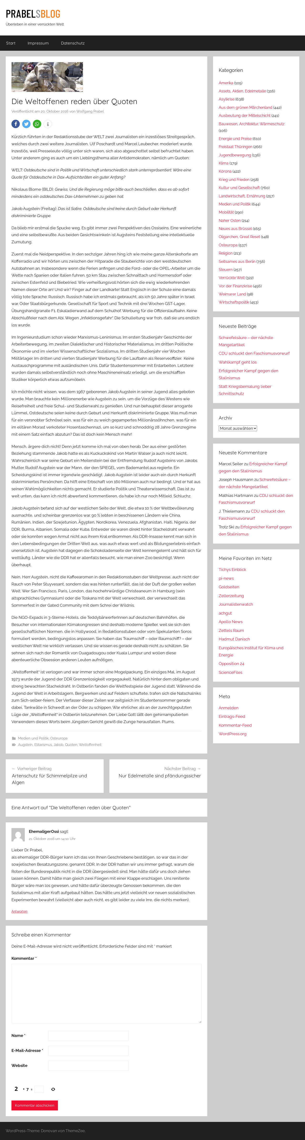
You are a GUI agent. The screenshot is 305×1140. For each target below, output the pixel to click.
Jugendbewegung (235, 155)
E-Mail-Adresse (27, 1050)
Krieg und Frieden (234, 179)
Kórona (225, 171)
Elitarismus (43, 745)
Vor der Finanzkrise (235, 286)
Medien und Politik (33, 738)
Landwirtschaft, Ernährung (242, 196)
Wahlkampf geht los (238, 362)
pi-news (226, 578)
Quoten (71, 745)
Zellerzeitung (231, 595)
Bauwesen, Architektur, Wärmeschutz (252, 124)
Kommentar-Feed (235, 725)
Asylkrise (226, 99)
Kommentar (24, 958)
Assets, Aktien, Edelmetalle (242, 91)
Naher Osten (230, 220)
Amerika (226, 83)
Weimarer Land (232, 294)
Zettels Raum (231, 630)
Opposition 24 (231, 663)
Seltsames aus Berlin (237, 261)
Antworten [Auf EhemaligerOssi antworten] (19, 911)
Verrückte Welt (232, 277)
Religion (226, 253)
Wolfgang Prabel (90, 111)
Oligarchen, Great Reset (239, 237)
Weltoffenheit (90, 745)
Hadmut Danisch (234, 639)
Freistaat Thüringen (235, 147)
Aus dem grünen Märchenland (245, 107)
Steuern (226, 269)
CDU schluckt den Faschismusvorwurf (254, 353)
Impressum (38, 42)
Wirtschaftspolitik (234, 302)
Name (18, 1035)
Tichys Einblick (232, 569)
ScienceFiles (230, 672)
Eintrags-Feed (232, 716)
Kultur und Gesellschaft (239, 187)
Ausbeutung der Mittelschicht (244, 115)
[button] (15, 124)
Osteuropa (58, 738)
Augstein (25, 745)
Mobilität (226, 212)
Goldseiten (229, 587)
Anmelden (229, 707)
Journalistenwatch (236, 604)
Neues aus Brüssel (235, 228)
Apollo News (231, 621)
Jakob (58, 745)
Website (19, 1065)
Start (10, 42)
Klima (224, 163)
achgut (225, 613)
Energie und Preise (235, 138)
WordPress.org (233, 733)
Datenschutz (73, 42)
